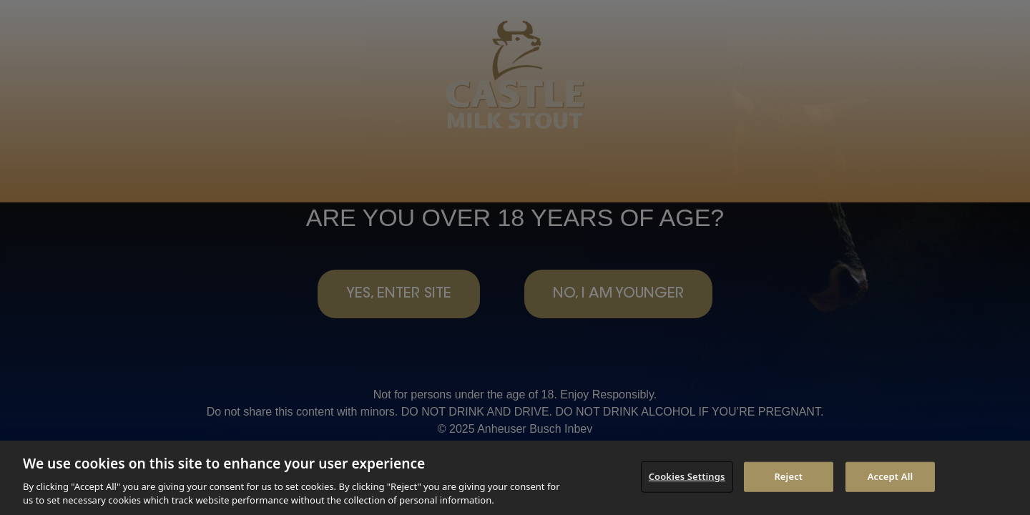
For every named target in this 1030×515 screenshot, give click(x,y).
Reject (788, 476)
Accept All (890, 476)
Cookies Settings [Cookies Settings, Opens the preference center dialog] (687, 476)
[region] (515, 478)
